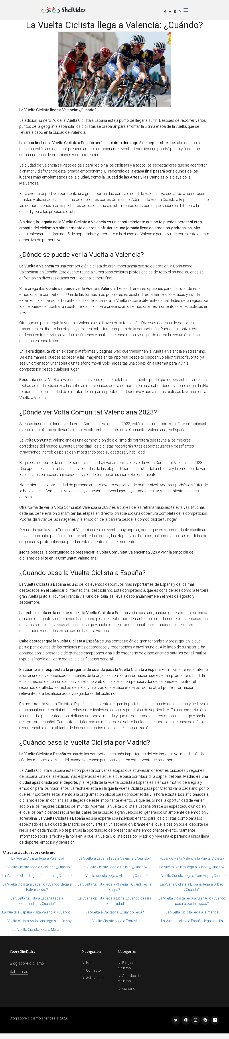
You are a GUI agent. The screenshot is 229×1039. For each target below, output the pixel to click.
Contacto (91, 970)
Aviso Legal (93, 978)
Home (89, 963)
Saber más (19, 971)
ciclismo (126, 988)
